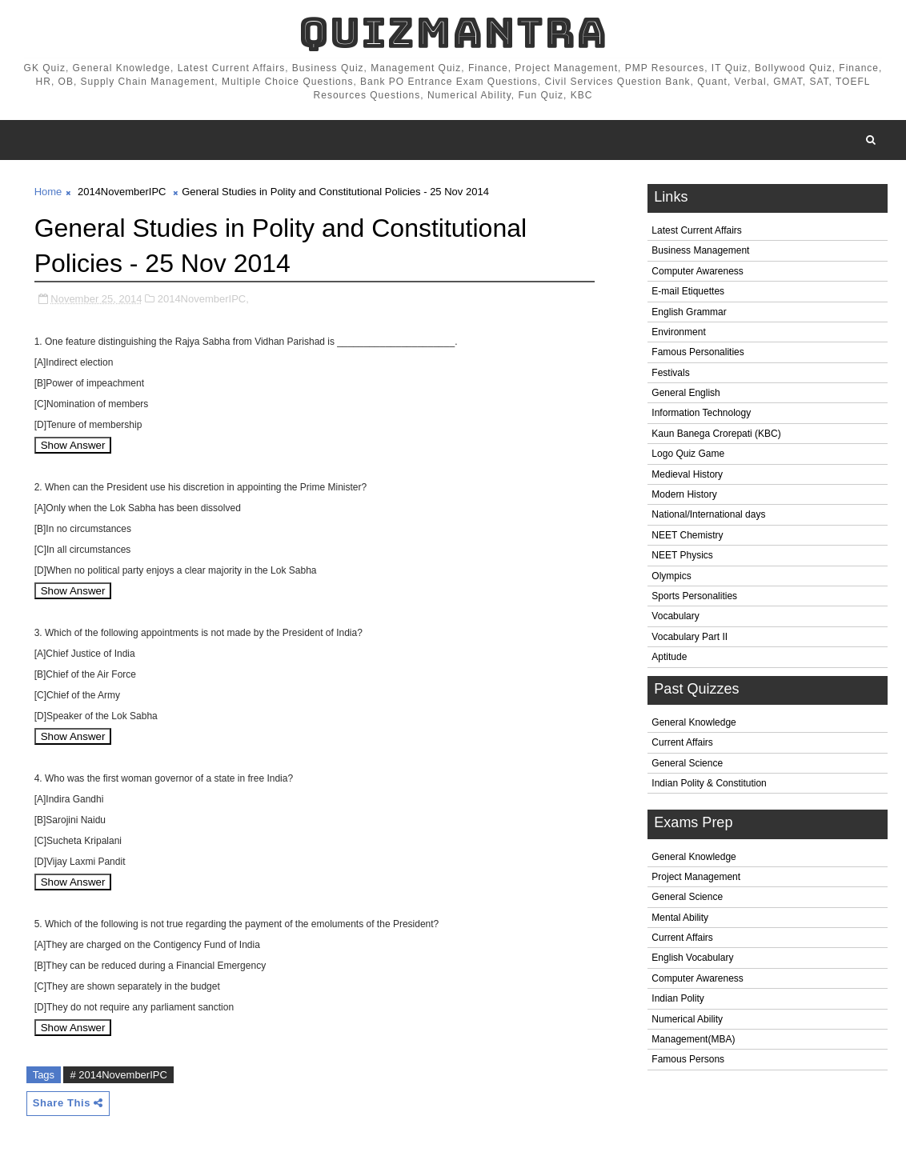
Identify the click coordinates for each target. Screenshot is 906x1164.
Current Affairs (681, 742)
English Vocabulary (692, 957)
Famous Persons (687, 1059)
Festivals (670, 372)
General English (685, 392)
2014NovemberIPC (122, 192)
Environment (678, 332)
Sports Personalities (694, 596)
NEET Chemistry (687, 535)
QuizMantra (453, 32)
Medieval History (687, 474)
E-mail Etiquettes (687, 291)
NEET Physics (681, 555)
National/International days (708, 514)
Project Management (695, 876)
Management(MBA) (693, 1039)
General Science (687, 763)
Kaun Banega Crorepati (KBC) (715, 433)
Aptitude (669, 656)
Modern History (683, 494)
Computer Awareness (697, 271)
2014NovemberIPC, (203, 299)
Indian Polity (677, 998)
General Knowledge (693, 722)
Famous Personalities (697, 352)
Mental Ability (679, 917)
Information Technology (701, 412)
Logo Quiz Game (687, 453)
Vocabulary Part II (689, 636)
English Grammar (688, 312)
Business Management (700, 250)
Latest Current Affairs (696, 230)
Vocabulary (675, 616)
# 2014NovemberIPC (118, 1075)
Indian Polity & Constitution (708, 783)
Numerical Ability (687, 1019)
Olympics (671, 576)
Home (48, 192)
